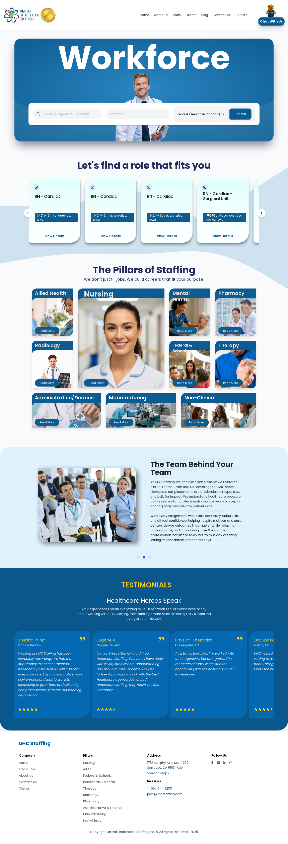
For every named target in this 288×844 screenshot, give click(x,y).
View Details (55, 236)
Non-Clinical (92, 820)
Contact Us (222, 15)
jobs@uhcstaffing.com (165, 794)
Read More (47, 331)
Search (240, 114)
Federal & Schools (97, 775)
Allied (87, 769)
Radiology (90, 795)
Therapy (89, 788)
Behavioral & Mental (99, 782)
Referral (241, 15)
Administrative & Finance (102, 807)
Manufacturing (94, 814)
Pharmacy (91, 801)
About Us (161, 15)
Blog (204, 15)
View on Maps (158, 773)
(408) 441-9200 (159, 788)
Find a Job (27, 769)
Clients (191, 15)
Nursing (89, 762)
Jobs (177, 15)
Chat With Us (271, 21)
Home (144, 15)
